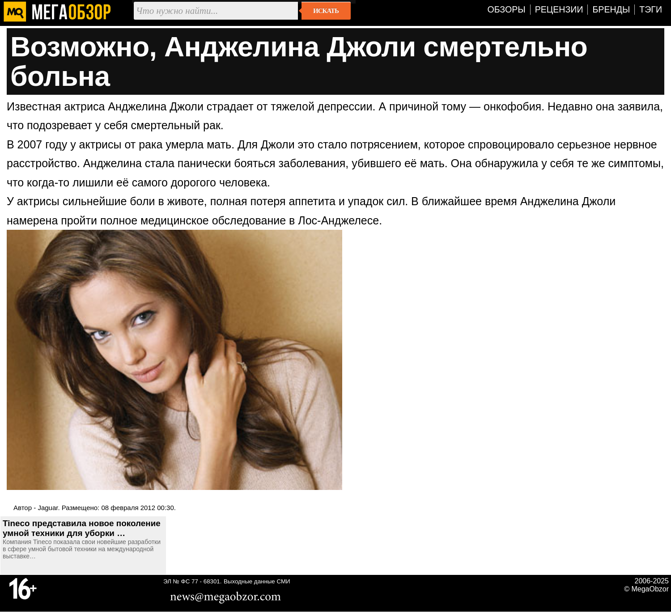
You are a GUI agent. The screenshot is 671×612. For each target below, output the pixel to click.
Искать (326, 10)
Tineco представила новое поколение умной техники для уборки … (82, 528)
